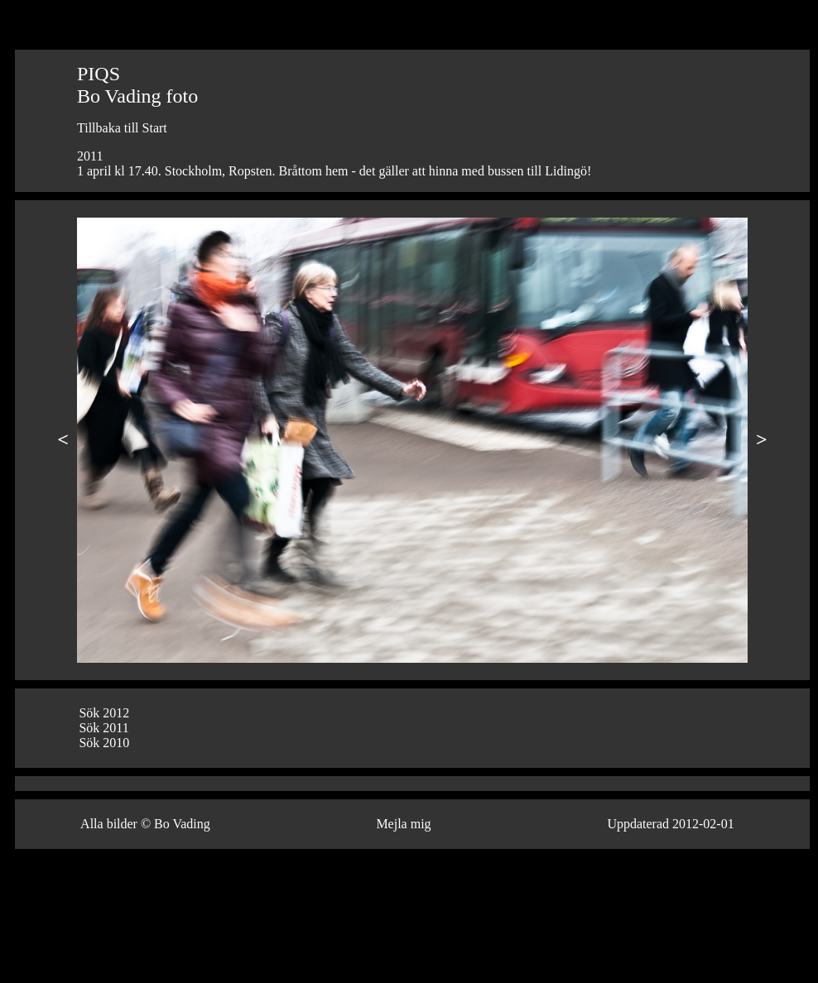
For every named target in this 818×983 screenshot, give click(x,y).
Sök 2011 (103, 728)
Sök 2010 (104, 743)
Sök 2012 (104, 713)
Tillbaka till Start (122, 128)
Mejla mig (403, 824)
